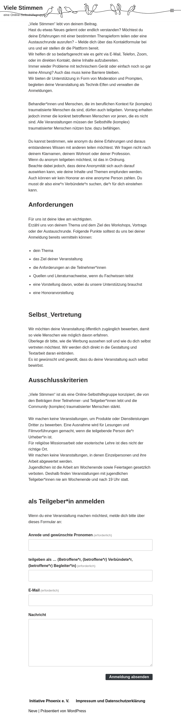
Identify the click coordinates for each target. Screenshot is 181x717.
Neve (32, 712)
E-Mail (43, 591)
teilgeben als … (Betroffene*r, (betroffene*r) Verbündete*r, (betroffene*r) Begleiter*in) (80, 564)
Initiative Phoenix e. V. (49, 702)
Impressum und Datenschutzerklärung (111, 702)
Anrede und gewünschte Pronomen (70, 536)
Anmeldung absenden (129, 678)
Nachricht (37, 616)
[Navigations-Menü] (172, 10)
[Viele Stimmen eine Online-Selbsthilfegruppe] (24, 10)
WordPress (76, 712)
